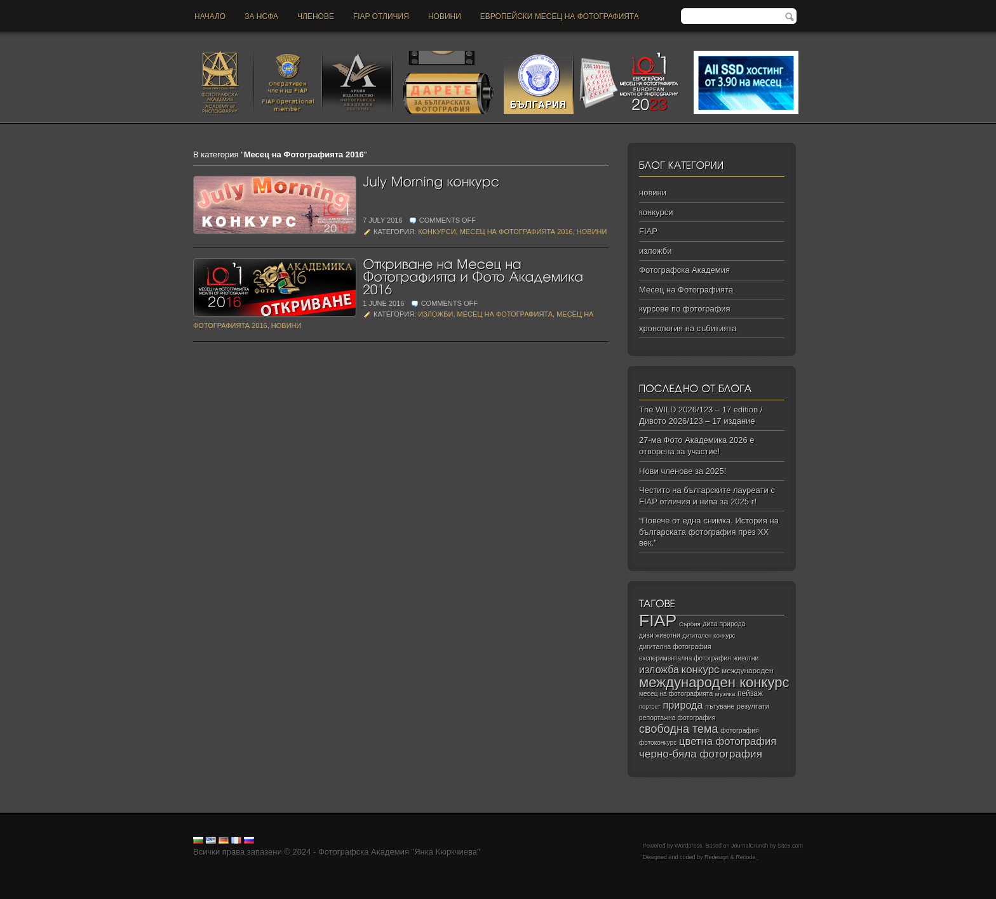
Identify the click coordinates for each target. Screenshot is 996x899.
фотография (739, 730)
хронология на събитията (687, 328)
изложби (435, 314)
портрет (650, 707)
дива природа (724, 623)
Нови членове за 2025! (682, 471)
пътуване (719, 706)
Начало (209, 16)
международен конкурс (714, 682)
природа (683, 705)
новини (444, 16)
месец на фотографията (676, 693)
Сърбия (690, 623)
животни (745, 658)
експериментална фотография (685, 658)
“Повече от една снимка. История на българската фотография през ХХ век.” (709, 532)
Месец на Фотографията (505, 314)
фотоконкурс (657, 742)
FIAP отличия (381, 16)
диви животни (659, 635)
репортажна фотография (677, 717)
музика (725, 693)
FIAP (648, 231)
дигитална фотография (675, 646)
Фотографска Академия (684, 270)
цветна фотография (727, 741)
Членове (315, 16)
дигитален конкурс (708, 635)
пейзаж (750, 693)
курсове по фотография (684, 308)
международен (747, 670)
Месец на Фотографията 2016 (516, 231)
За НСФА (261, 16)
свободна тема (678, 729)
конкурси (436, 231)
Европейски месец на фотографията (559, 16)
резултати (753, 706)
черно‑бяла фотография (700, 754)
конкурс (701, 670)
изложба (659, 669)
